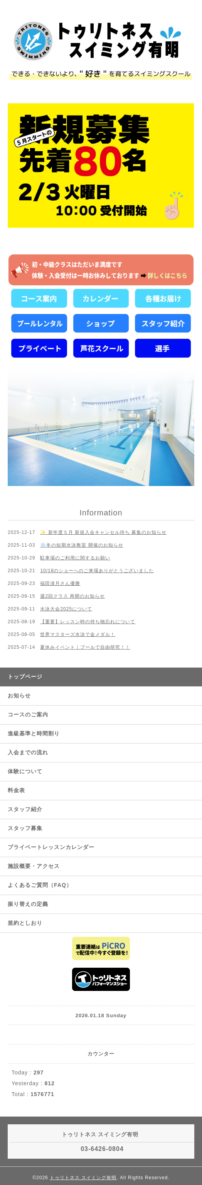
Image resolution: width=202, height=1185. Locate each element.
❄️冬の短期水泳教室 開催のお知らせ (81, 545)
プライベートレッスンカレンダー (51, 847)
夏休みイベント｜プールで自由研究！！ (85, 647)
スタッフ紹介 (25, 809)
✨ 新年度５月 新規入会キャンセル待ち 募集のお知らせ (103, 532)
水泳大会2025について (66, 609)
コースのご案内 (28, 714)
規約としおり (25, 923)
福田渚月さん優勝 (60, 583)
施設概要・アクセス (34, 866)
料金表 (16, 790)
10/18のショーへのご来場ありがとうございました (97, 570)
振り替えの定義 (28, 904)
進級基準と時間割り (34, 733)
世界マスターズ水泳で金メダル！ (77, 634)
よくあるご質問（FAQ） (40, 885)
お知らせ (19, 695)
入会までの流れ (28, 752)
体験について (25, 771)
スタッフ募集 (25, 828)
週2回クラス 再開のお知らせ (72, 596)
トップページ (25, 676)
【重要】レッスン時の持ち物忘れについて (87, 621)
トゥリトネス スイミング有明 (83, 1177)
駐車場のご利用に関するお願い (75, 558)
